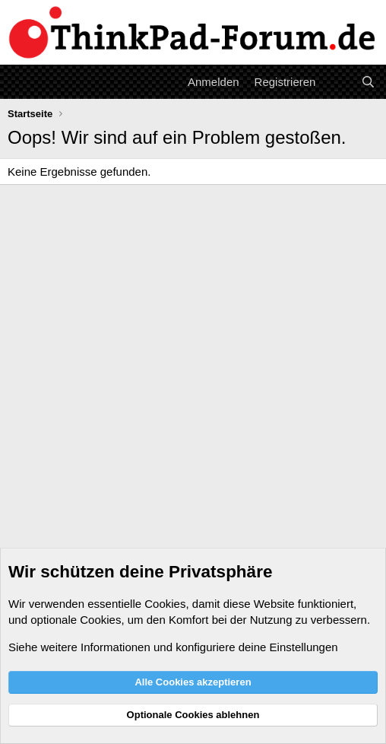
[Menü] (21, 81)
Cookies (164, 603)
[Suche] (368, 82)
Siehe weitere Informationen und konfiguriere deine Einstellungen (173, 647)
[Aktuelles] (338, 82)
